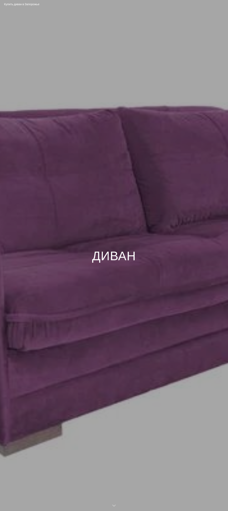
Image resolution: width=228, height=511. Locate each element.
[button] (114, 505)
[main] (114, 255)
